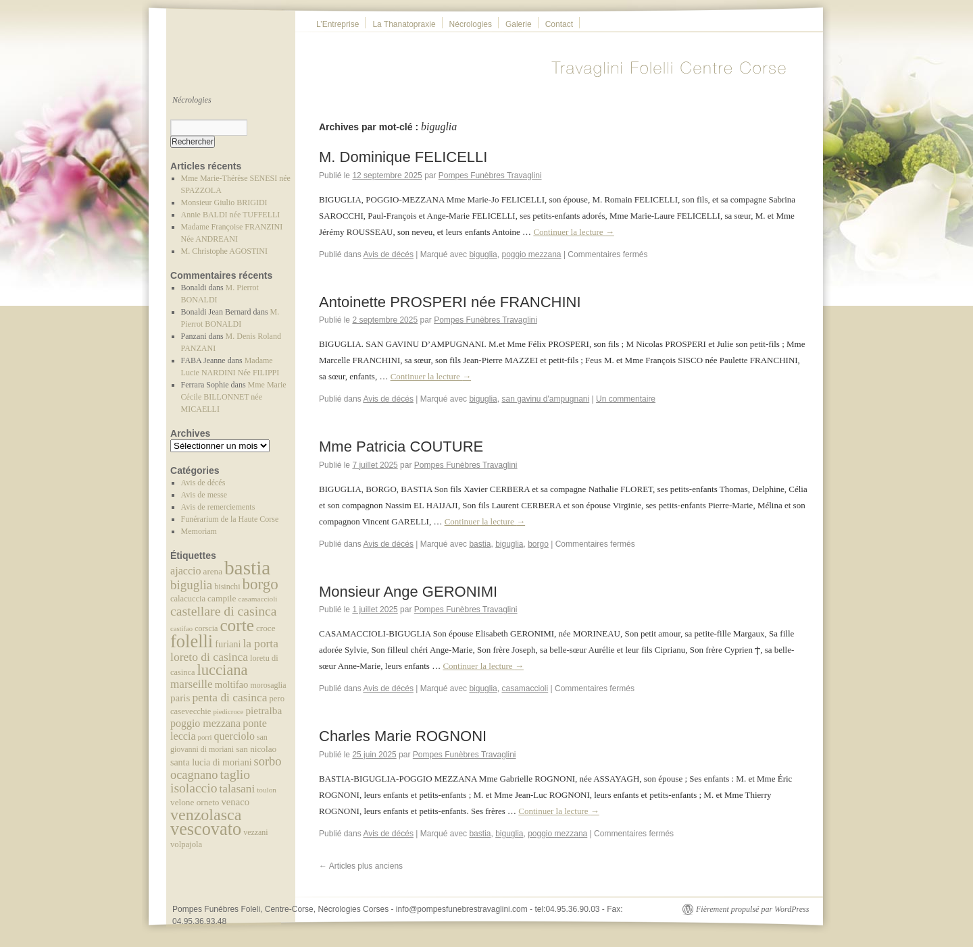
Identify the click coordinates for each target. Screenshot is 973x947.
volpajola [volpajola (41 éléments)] (186, 844)
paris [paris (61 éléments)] (180, 698)
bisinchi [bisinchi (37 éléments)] (227, 586)
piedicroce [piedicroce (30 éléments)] (228, 711)
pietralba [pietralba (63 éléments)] (263, 710)
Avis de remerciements (218, 507)
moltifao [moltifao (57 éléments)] (232, 684)
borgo (538, 544)
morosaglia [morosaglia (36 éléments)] (268, 685)
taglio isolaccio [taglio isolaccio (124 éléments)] (210, 781)
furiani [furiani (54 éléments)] (228, 644)
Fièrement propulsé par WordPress (752, 909)
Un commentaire (625, 399)
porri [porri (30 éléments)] (205, 737)
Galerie (518, 24)
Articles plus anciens (361, 866)
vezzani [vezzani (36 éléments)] (255, 832)
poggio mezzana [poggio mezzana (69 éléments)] (205, 723)
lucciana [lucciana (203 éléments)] (222, 669)
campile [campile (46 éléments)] (221, 598)
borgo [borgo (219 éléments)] (260, 584)
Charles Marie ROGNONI (403, 736)
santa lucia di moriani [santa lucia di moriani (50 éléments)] (211, 762)
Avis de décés (203, 482)
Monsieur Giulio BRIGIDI (224, 202)
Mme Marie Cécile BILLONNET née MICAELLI (233, 397)
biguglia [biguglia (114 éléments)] (191, 585)
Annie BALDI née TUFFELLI (230, 214)
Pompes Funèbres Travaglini (490, 175)
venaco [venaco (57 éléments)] (235, 801)
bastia (480, 544)
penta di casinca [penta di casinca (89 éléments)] (229, 697)
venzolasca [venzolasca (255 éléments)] (205, 814)
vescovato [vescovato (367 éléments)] (205, 829)
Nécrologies (470, 24)
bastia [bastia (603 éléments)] (247, 567)
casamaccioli (524, 688)
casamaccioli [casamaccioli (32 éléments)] (257, 599)
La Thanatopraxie (403, 24)
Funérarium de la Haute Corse (230, 519)
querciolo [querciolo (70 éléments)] (234, 736)
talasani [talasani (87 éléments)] (237, 788)
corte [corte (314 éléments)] (237, 625)
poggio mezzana (531, 254)
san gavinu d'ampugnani (545, 399)
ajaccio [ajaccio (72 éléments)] (185, 570)
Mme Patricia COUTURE (401, 446)
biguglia (483, 254)
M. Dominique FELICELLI (403, 156)
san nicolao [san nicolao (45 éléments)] (256, 749)
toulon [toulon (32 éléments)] (266, 790)
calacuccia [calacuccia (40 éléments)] (187, 598)
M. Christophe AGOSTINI (224, 251)
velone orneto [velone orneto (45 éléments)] (194, 802)
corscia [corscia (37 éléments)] (206, 628)
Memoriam (199, 531)
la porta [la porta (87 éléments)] (260, 643)
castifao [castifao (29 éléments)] (181, 628)
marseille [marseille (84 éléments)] (191, 684)
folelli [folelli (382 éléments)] (191, 641)
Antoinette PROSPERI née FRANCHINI (450, 302)
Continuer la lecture (573, 232)
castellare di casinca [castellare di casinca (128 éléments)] (223, 610)
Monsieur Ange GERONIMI (408, 591)
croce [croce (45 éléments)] (266, 628)
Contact (559, 24)
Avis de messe (204, 494)
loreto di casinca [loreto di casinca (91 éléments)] (209, 657)
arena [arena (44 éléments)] (212, 571)
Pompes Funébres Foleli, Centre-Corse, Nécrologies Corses (281, 909)
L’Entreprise (337, 24)
